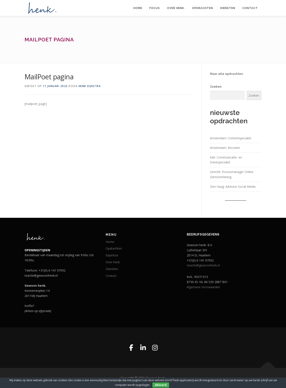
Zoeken (216, 86)
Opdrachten (202, 8)
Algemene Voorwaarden (203, 287)
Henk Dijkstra (90, 86)
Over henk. (176, 8)
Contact (250, 8)
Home (137, 8)
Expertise (112, 255)
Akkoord (160, 385)
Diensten (227, 8)
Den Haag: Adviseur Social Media (232, 187)
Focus (154, 8)
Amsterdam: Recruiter (225, 148)
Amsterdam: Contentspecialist (230, 138)
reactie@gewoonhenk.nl (203, 265)
